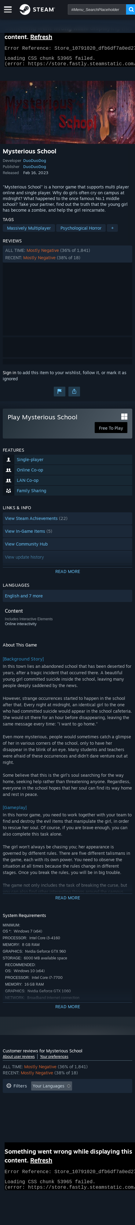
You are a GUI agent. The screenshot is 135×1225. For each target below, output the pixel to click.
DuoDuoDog (34, 164)
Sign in (9, 376)
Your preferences (54, 1060)
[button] (67, 257)
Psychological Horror (80, 231)
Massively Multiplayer (29, 231)
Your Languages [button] (48, 1089)
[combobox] (97, 9)
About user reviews (19, 1060)
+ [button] (112, 231)
